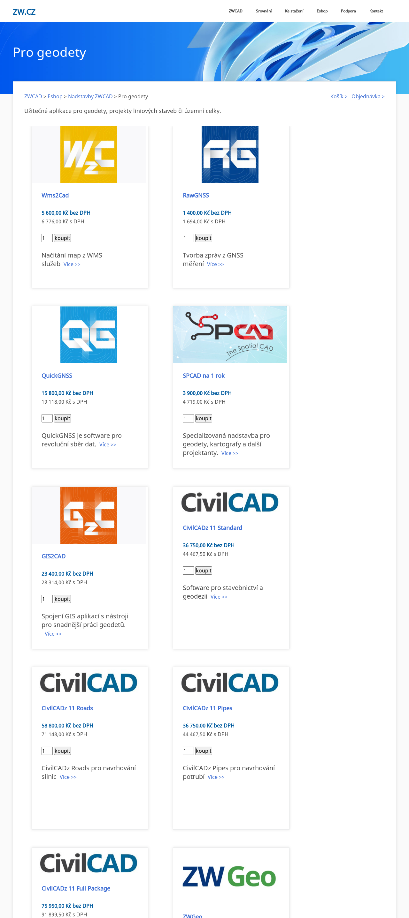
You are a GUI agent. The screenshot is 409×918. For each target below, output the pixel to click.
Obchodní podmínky (228, 890)
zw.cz (24, 11)
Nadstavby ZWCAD (90, 96)
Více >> (73, 255)
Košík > (339, 96)
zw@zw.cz (138, 874)
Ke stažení (294, 11)
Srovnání (264, 11)
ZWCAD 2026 (125, 890)
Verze (150, 890)
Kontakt (376, 11)
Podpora (348, 11)
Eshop (322, 11)
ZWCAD (236, 11)
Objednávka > (368, 96)
